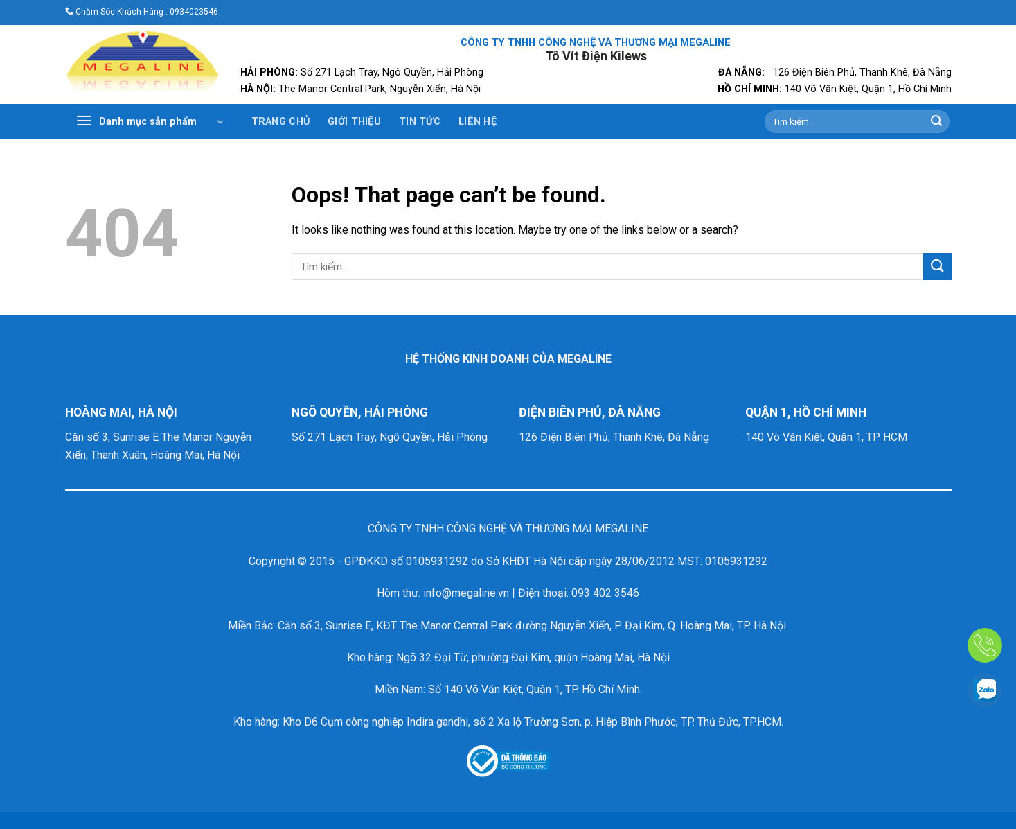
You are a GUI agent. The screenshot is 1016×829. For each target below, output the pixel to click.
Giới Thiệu (354, 122)
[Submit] (936, 122)
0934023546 (194, 12)
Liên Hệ (477, 122)
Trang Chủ (280, 122)
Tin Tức (419, 122)
